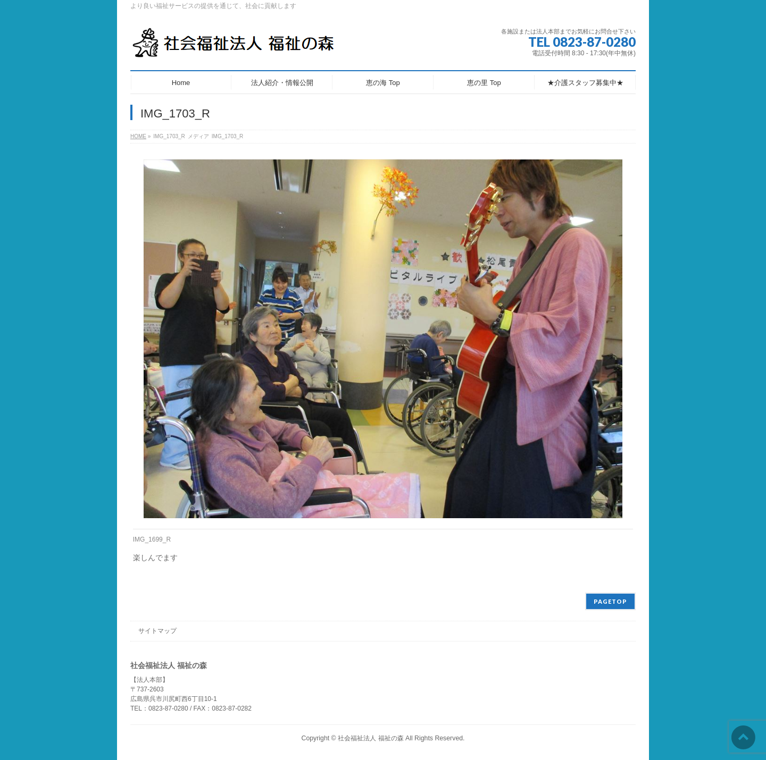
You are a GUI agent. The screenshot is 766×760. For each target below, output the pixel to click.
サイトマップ (157, 631)
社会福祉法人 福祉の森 (370, 738)
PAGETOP (610, 601)
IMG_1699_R (152, 539)
